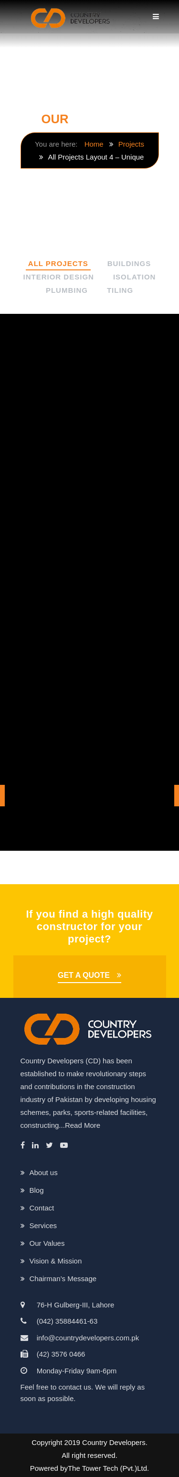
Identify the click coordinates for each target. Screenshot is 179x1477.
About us (44, 1172)
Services (43, 1225)
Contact (42, 1208)
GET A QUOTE (84, 975)
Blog (37, 1190)
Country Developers (114, 1442)
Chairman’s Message (63, 1278)
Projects (131, 144)
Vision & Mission (56, 1261)
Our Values (47, 1243)
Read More (82, 1125)
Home (94, 144)
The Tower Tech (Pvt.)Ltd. (108, 1468)
